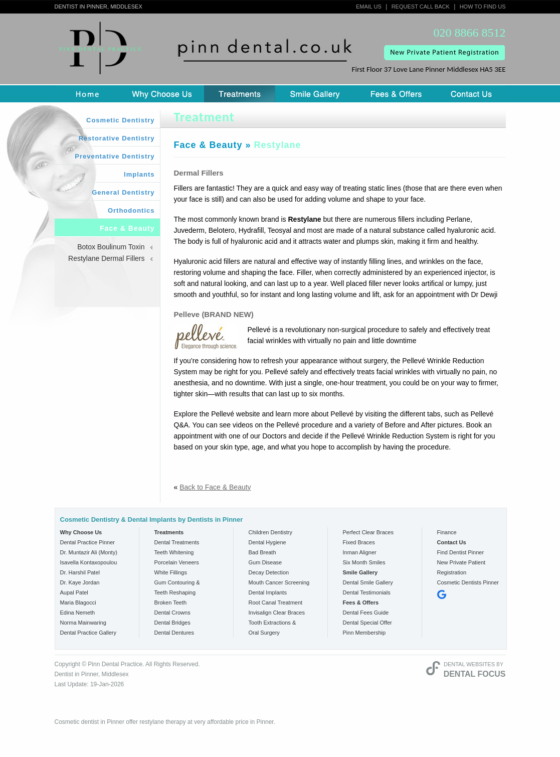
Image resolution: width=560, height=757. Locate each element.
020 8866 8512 (470, 33)
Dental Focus (475, 674)
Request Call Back (421, 7)
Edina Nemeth (77, 613)
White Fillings (170, 572)
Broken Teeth (170, 602)
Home (87, 93)
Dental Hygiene (267, 542)
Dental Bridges (172, 623)
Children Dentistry (270, 532)
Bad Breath (262, 552)
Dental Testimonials (367, 592)
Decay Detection (269, 572)
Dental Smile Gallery (368, 582)
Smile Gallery (315, 93)
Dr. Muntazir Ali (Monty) (88, 552)
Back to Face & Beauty (215, 487)
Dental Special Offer (367, 623)
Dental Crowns (172, 613)
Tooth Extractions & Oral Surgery (272, 628)
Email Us (369, 7)
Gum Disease (265, 562)
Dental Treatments (177, 542)
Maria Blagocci (78, 602)
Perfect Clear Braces (368, 532)
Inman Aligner (360, 552)
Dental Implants (268, 592)
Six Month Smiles (364, 562)
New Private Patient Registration (461, 567)
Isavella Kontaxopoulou (88, 562)
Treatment (239, 93)
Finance (447, 532)
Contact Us (471, 93)
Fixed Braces (359, 542)
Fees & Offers (396, 93)
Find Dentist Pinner (460, 552)
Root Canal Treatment (276, 602)
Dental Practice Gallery (88, 633)
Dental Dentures (174, 633)
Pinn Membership (364, 633)
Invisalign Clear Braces (277, 613)
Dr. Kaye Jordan (80, 582)
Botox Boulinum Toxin (110, 247)
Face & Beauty (208, 145)
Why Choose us (162, 93)
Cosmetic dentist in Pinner (89, 721)
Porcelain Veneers (176, 562)
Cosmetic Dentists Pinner (468, 582)
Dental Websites (469, 664)
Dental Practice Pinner (87, 542)
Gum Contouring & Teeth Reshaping (177, 587)
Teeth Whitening (174, 552)
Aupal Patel (74, 592)
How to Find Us (483, 7)
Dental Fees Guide (366, 613)
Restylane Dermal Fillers (106, 258)
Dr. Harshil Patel (80, 572)
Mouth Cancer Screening (279, 582)
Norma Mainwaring (83, 623)
